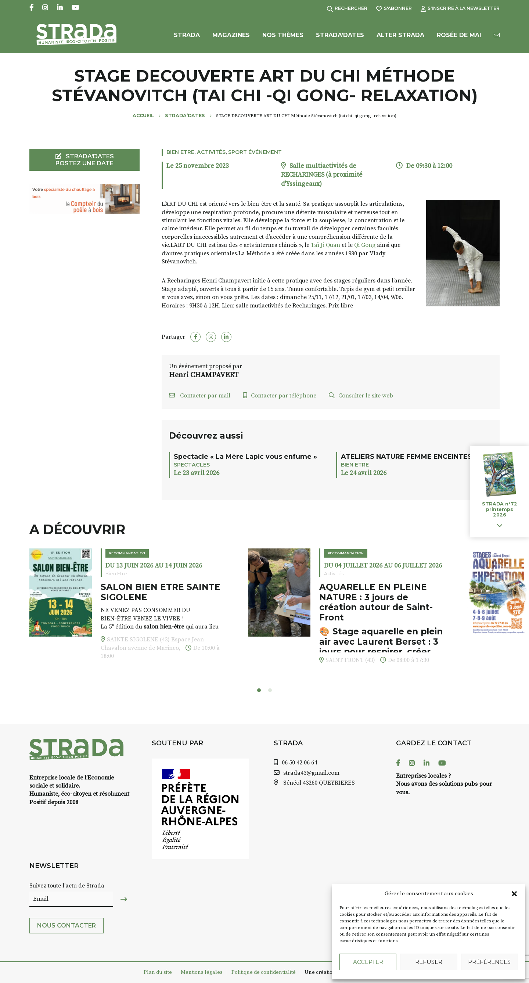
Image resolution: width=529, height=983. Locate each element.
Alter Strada (400, 35)
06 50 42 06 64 (299, 762)
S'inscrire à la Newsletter (460, 8)
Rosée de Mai (459, 35)
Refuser (428, 961)
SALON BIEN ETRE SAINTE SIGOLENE (160, 592)
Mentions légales (202, 972)
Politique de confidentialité (263, 972)
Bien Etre (180, 152)
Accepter (368, 961)
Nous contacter (66, 925)
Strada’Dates (340, 35)
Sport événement (255, 152)
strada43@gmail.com (311, 773)
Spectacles (192, 464)
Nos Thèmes (282, 35)
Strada (187, 35)
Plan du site (158, 972)
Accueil (143, 115)
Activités (211, 152)
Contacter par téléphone (279, 395)
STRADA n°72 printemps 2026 (499, 509)
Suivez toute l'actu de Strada (66, 885)
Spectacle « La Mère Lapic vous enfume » (245, 456)
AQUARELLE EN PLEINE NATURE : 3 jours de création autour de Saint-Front (376, 602)
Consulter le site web (361, 395)
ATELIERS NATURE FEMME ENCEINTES (406, 456)
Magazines (231, 35)
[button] (514, 893)
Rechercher (347, 8)
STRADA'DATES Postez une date (84, 160)
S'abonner (394, 8)
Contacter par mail (199, 395)
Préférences (489, 961)
